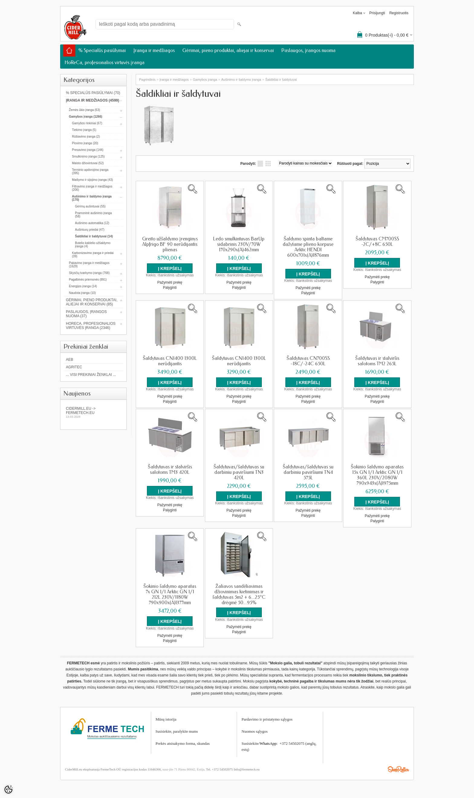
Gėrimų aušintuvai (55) (90, 206)
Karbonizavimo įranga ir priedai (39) (93, 254)
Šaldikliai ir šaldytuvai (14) (94, 236)
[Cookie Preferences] (8, 789)
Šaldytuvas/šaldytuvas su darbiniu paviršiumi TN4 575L (308, 472)
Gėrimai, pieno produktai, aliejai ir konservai (228, 50)
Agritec (74, 367)
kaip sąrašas (260, 163)
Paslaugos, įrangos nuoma (308, 50)
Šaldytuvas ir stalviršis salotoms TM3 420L (170, 469)
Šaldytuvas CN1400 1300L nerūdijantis (170, 361)
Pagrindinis (147, 79)
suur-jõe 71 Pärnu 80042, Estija (183, 769)
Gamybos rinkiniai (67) (87, 123)
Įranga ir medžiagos (154, 50)
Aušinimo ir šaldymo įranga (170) (92, 198)
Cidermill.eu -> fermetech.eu (93, 412)
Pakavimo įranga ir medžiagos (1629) (89, 264)
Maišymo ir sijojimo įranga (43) (92, 179)
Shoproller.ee (398, 769)
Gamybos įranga (205, 79)
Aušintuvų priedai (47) (89, 229)
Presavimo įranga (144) (87, 149)
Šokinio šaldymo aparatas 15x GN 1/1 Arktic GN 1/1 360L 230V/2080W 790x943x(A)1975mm (377, 475)
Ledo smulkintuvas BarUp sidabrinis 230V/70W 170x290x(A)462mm (239, 244)
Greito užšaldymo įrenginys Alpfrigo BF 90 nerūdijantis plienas (170, 244)
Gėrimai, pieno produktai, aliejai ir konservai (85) (91, 302)
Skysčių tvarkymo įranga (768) (89, 273)
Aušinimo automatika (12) (92, 223)
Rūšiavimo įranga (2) (86, 136)
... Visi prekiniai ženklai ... (91, 375)
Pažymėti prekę (169, 282)
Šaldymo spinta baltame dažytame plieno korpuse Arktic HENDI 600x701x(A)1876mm (308, 247)
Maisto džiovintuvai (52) (88, 163)
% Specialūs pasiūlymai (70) (93, 93)
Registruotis (398, 13)
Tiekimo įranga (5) (84, 130)
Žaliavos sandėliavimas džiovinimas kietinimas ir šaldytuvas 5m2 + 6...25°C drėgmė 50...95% (239, 594)
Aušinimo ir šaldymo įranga (241, 79)
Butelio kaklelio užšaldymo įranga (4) (92, 244)
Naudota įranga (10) (82, 293)
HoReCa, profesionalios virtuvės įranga (104, 62)
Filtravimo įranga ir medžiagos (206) (92, 188)
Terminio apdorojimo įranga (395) (90, 171)
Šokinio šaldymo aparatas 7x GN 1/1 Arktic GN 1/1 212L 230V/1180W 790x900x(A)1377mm (169, 594)
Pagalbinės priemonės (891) (88, 279)
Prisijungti (377, 13)
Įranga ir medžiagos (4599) (92, 100)
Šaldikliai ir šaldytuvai (281, 79)
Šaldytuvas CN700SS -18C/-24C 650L (308, 361)
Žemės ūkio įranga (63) (84, 110)
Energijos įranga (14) (83, 286)
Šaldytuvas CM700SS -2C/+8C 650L (377, 241)
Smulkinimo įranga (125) (88, 156)
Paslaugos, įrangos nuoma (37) (86, 314)
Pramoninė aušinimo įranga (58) (93, 214)
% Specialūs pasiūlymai (102, 50)
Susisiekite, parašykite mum (176, 731)
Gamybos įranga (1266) (85, 116)
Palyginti (170, 287)
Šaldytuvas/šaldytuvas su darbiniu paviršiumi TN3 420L (238, 472)
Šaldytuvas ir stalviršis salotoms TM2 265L (377, 361)
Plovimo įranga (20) (85, 143)
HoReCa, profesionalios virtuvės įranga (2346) (90, 325)
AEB (69, 359)
